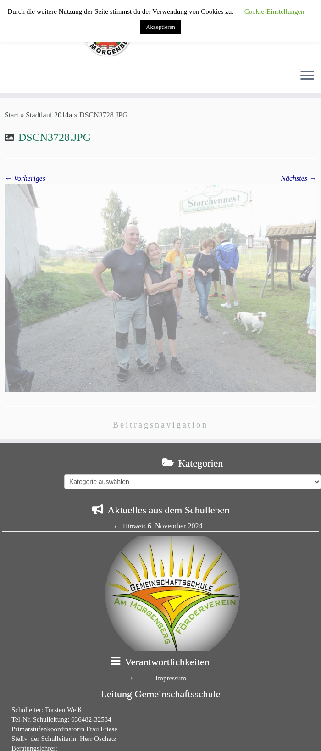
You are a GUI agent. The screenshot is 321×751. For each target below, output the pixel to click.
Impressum (170, 678)
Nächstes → (298, 178)
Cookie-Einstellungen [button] (274, 11)
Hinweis (134, 526)
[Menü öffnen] (307, 76)
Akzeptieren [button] (160, 26)
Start (11, 115)
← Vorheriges (25, 178)
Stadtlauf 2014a (49, 115)
